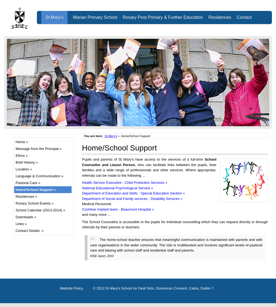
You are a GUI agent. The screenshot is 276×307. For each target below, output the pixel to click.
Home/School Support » (36, 190)
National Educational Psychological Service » (117, 188)
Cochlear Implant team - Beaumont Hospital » (118, 209)
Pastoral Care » (28, 183)
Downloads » (26, 217)
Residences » (26, 196)
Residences (219, 17)
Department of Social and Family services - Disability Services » (132, 199)
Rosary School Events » (35, 203)
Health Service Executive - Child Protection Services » (124, 183)
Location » (24, 169)
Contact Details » (30, 231)
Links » (21, 224)
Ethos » (22, 156)
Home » (22, 142)
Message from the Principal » (38, 149)
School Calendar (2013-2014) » (40, 210)
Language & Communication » (39, 176)
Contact (244, 17)
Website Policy (71, 288)
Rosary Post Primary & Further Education (163, 17)
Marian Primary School (95, 17)
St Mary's (54, 17)
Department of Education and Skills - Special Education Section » (133, 193)
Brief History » (27, 162)
